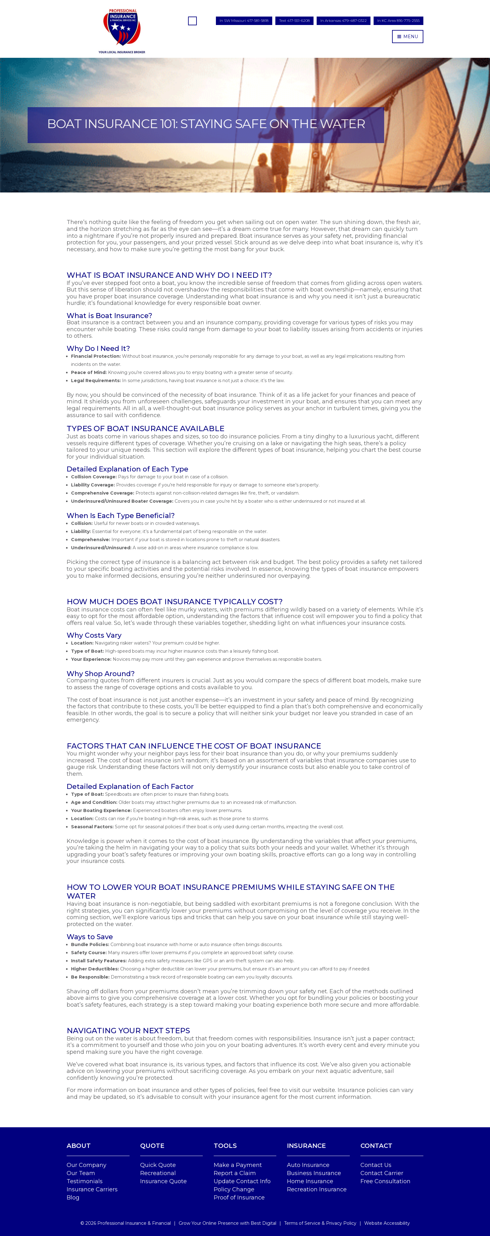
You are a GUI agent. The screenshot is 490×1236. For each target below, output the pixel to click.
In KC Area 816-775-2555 (398, 20)
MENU (407, 36)
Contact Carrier (381, 1173)
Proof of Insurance (239, 1197)
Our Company (86, 1165)
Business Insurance (314, 1173)
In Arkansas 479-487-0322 (343, 20)
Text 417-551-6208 (294, 20)
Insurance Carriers (92, 1189)
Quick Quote (158, 1165)
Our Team (81, 1173)
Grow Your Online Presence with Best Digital (227, 1223)
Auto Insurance (308, 1165)
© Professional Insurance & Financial (125, 1223)
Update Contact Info (242, 1181)
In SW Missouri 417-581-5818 (244, 20)
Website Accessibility (387, 1223)
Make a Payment (238, 1165)
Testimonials (85, 1181)
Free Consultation (385, 1181)
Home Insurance (310, 1181)
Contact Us (375, 1165)
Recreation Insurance (317, 1189)
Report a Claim (235, 1173)
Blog (73, 1197)
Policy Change (234, 1189)
